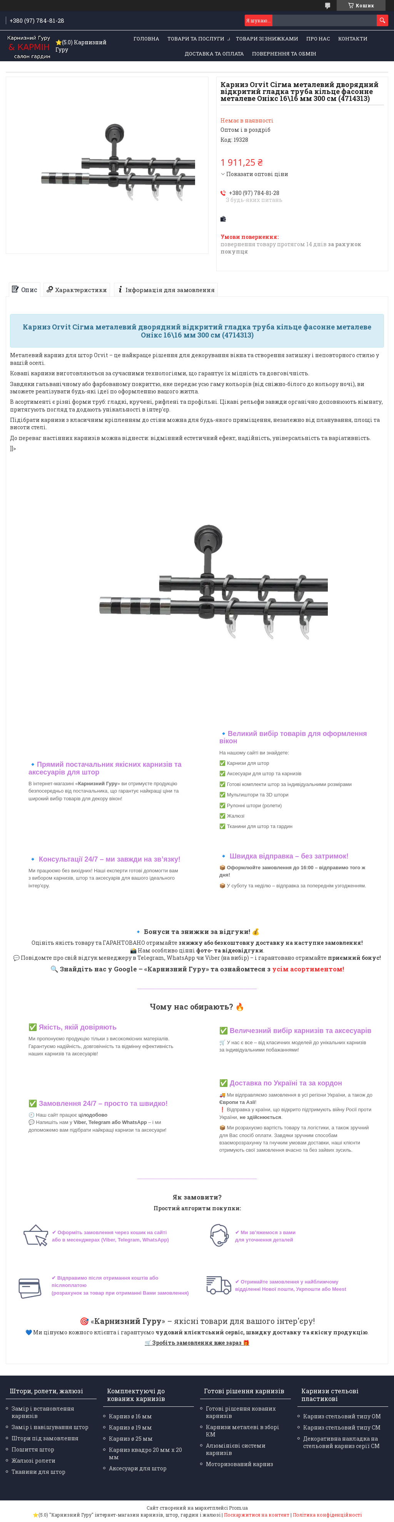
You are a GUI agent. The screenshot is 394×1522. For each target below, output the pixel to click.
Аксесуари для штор (138, 1468)
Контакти (352, 38)
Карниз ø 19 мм (130, 1427)
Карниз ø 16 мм (130, 1416)
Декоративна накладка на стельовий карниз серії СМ (341, 1442)
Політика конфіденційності (327, 1515)
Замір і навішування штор (50, 1427)
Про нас (318, 38)
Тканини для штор (38, 1471)
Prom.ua (238, 1508)
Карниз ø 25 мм (131, 1438)
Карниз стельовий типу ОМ (342, 1416)
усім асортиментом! (308, 968)
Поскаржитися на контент (256, 1515)
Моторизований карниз (239, 1464)
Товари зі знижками (267, 38)
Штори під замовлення (45, 1438)
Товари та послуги (195, 38)
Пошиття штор (33, 1449)
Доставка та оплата (214, 53)
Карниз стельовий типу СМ (342, 1427)
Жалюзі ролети (33, 1460)
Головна (146, 38)
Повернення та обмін (284, 53)
